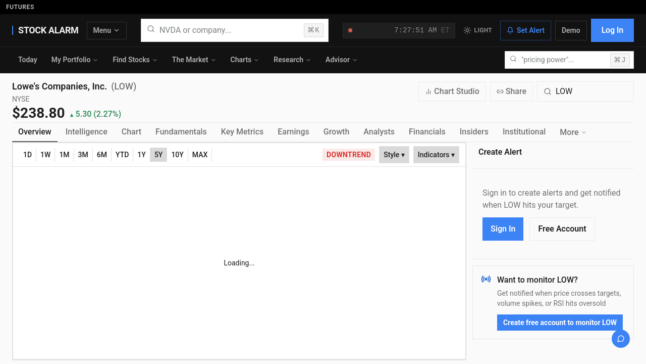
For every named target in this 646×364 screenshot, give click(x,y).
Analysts (379, 131)
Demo (571, 30)
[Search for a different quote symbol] (585, 91)
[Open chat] (621, 339)
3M (83, 155)
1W (45, 155)
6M (102, 155)
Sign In (503, 229)
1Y (141, 155)
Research (292, 60)
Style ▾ (394, 155)
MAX (200, 155)
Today (27, 60)
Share (511, 91)
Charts (245, 60)
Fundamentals (181, 131)
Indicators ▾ (436, 155)
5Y (158, 155)
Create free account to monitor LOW (560, 322)
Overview (34, 131)
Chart (131, 131)
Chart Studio (452, 91)
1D (27, 155)
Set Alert (526, 30)
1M (64, 155)
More (573, 132)
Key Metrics (242, 131)
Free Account (562, 229)
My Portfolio (75, 60)
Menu (106, 30)
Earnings (293, 131)
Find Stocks (135, 60)
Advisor (342, 60)
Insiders (474, 131)
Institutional (524, 131)
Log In (612, 30)
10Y (177, 155)
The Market (194, 60)
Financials (427, 131)
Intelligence (86, 131)
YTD (122, 155)
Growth (337, 131)
